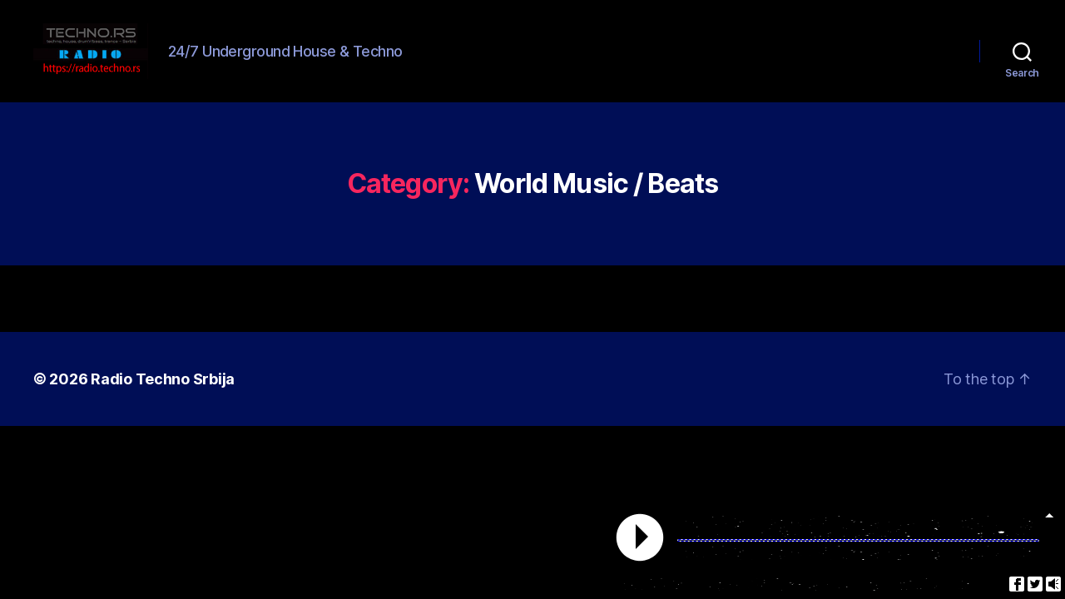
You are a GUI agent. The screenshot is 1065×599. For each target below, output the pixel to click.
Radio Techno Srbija (163, 398)
